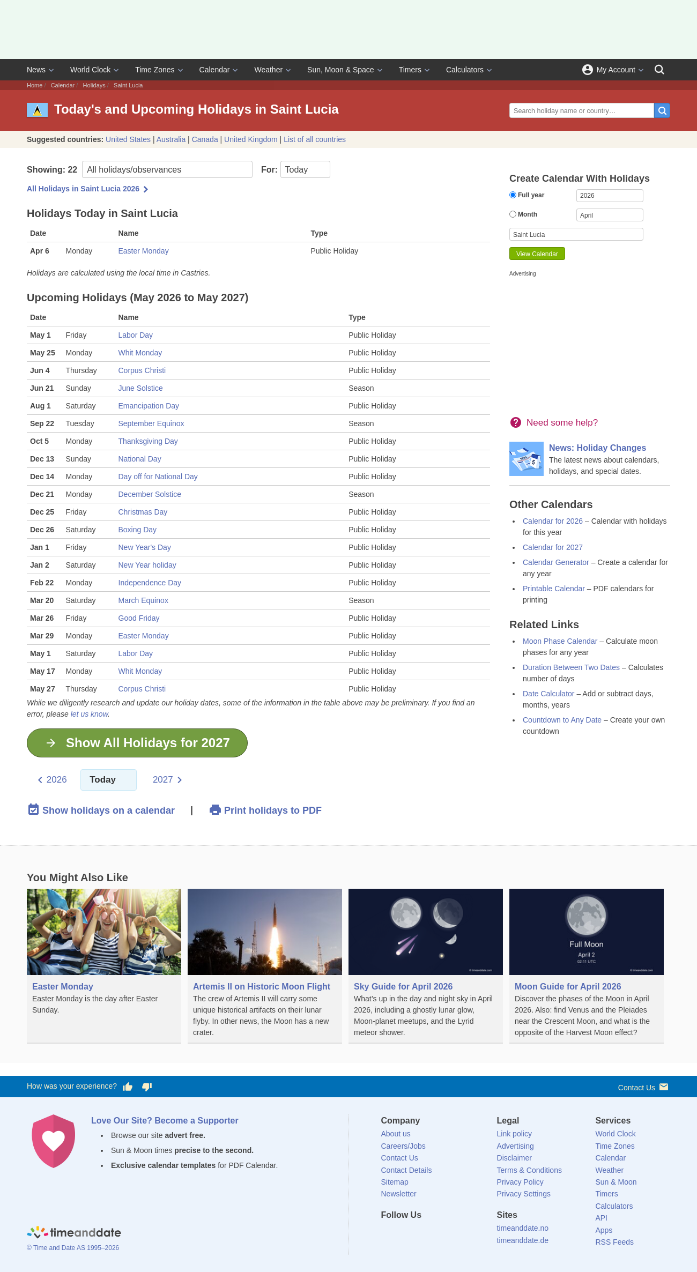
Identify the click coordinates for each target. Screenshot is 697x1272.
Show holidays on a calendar (101, 810)
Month (523, 214)
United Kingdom (251, 139)
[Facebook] (389, 1234)
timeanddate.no (523, 1228)
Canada (205, 139)
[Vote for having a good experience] (127, 1086)
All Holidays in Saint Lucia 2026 (83, 188)
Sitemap (395, 1182)
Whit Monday (140, 352)
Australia (171, 139)
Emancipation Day (149, 405)
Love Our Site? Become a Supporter (165, 1120)
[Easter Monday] (104, 965)
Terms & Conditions (529, 1170)
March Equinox (143, 600)
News (36, 69)
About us (396, 1133)
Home (34, 85)
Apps (603, 1230)
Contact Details (406, 1170)
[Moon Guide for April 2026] (586, 966)
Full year (526, 195)
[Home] (74, 1233)
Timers (410, 69)
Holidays (94, 85)
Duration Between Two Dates (571, 667)
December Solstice (150, 494)
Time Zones (154, 69)
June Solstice (140, 388)
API (601, 1218)
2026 (57, 780)
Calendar (214, 69)
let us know (89, 714)
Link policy (514, 1133)
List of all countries (315, 139)
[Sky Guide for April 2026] (426, 966)
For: (295, 169)
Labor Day (135, 335)
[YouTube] (462, 1234)
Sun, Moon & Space (340, 69)
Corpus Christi (142, 370)
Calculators (465, 69)
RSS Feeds (614, 1242)
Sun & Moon (615, 1182)
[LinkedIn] (425, 1234)
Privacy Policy (520, 1182)
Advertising (515, 1146)
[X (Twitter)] (407, 1234)
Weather (268, 69)
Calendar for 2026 (553, 521)
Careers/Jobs (403, 1146)
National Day (139, 459)
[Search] (659, 69)
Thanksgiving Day (148, 441)
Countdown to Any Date (562, 720)
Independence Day (150, 582)
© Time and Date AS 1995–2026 (73, 1248)
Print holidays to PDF (265, 810)
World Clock (90, 69)
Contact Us (644, 1087)
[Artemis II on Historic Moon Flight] (265, 966)
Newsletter (399, 1193)
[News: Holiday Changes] (589, 459)
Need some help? (562, 423)
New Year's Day (144, 547)
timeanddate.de (523, 1240)
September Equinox (151, 423)
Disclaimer (514, 1158)
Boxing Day (137, 529)
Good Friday (139, 618)
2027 (163, 780)
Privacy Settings (524, 1193)
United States (128, 139)
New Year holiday (147, 565)
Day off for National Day (158, 476)
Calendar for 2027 (553, 547)
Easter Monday (143, 251)
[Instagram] (443, 1234)
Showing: (140, 169)
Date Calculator (549, 693)
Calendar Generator (556, 562)
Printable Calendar (554, 588)
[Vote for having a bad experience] (146, 1086)
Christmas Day (143, 512)
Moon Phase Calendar (560, 641)
